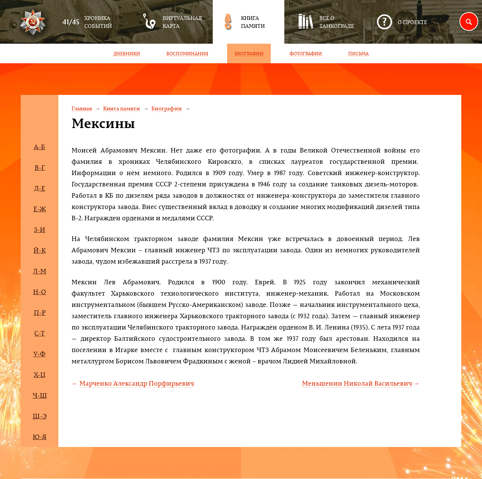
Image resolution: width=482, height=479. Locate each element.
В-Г (40, 167)
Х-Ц (40, 374)
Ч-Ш (40, 395)
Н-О (39, 291)
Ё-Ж (40, 209)
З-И (39, 229)
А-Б (39, 146)
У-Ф (40, 353)
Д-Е (39, 188)
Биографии (166, 108)
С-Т (39, 333)
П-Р (40, 312)
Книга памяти (121, 108)
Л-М (39, 271)
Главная (82, 108)
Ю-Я (39, 436)
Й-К (40, 250)
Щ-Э (40, 416)
